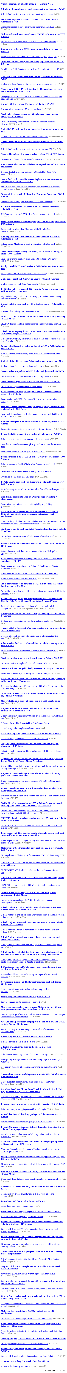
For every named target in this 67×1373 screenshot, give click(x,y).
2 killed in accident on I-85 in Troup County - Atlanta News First (30, 279)
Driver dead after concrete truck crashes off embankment (25, 439)
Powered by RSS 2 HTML (55, 1371)
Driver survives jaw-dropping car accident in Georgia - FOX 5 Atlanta (32, 1104)
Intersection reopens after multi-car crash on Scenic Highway (26, 429)
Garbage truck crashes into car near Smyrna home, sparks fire (27, 621)
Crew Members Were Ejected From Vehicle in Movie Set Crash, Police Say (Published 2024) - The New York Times (32, 1090)
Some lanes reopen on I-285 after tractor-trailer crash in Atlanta (27, 27)
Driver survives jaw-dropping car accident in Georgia (23, 1109)
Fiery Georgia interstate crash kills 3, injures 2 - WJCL (25, 997)
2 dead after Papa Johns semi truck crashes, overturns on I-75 (26, 149)
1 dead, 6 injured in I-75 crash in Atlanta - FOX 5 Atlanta (26, 1037)
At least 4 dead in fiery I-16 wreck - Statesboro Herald (25, 1361)
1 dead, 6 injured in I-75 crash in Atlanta (18, 1042)
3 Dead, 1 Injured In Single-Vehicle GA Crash (20, 728)
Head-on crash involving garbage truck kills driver (22, 1216)
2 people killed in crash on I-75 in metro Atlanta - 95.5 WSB (27, 104)
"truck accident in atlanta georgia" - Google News (27, 3)
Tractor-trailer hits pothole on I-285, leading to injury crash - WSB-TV (32, 371)
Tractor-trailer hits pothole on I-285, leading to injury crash (26, 376)
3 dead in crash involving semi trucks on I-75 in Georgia (24, 1054)
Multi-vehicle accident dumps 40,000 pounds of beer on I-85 (26, 1318)
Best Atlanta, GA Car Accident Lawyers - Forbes (22, 1201)
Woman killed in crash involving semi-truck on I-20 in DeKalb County (30, 354)
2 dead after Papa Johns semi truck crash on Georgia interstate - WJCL (33, 9)
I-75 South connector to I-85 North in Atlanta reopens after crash (28, 214)
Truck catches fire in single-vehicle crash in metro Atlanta (25, 663)
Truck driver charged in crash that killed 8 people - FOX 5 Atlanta (30, 381)
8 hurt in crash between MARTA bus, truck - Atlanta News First (29, 573)
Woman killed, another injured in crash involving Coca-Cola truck (29, 1356)
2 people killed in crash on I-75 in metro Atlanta (21, 109)
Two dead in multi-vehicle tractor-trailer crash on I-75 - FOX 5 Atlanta (32, 154)
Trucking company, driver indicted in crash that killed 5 (24, 1343)
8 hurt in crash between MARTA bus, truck (19, 579)
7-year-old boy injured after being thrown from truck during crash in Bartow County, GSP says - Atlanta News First (32, 759)
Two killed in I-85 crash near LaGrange (17, 477)
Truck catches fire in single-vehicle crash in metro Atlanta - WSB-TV (32, 658)
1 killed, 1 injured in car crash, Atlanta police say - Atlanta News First (32, 361)
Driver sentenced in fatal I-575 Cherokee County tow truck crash (28, 464)
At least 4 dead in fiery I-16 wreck (15, 1366)
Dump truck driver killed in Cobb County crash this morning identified (30, 1179)
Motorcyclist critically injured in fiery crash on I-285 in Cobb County (30, 855)
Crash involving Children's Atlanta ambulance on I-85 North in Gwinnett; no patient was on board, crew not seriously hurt (33, 522)
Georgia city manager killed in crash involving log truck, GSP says (29, 1067)
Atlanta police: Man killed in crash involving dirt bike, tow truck (28, 244)
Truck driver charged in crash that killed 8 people (21, 386)
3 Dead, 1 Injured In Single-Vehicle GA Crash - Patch (25, 723)
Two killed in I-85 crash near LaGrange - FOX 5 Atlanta (26, 472)
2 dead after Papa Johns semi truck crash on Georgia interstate (27, 14)
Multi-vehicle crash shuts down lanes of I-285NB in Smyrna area (28, 42)
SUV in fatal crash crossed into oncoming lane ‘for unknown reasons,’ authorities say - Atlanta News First (32, 180)
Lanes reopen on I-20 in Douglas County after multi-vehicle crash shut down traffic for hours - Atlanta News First (32, 834)
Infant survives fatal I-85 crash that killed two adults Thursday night (29, 651)
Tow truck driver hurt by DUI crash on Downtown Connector (26, 202)
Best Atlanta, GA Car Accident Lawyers (18, 1206)
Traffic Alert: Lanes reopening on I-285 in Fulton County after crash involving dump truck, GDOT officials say (29, 812)
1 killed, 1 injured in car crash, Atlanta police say (21, 366)
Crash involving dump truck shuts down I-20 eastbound (24, 738)
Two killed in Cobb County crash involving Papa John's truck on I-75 (30, 69)
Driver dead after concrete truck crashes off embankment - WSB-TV (31, 434)
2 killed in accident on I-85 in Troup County (19, 284)
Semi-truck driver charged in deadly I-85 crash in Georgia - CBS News (32, 668)
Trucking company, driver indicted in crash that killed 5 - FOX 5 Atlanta (33, 1338)
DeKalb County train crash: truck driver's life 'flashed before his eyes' (30, 489)
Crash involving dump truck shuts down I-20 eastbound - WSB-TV (31, 733)
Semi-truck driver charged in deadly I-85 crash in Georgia (25, 673)
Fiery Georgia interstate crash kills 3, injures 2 (20, 1002)
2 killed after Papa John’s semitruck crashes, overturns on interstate (29, 84)
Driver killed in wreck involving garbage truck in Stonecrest (26, 1122)
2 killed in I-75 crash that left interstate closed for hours (24, 136)
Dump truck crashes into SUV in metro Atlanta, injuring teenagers (29, 56)
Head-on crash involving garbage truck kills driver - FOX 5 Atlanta (31, 1211)
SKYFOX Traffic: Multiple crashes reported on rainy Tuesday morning (31, 324)
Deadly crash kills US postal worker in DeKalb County (24, 274)
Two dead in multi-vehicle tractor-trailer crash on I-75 (23, 159)
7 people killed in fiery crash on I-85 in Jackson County (24, 311)
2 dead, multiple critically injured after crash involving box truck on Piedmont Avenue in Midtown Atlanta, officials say (29, 960)
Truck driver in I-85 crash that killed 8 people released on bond (27, 536)
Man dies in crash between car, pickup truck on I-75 (23, 452)
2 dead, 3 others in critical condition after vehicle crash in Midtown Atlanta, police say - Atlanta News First (31, 908)
